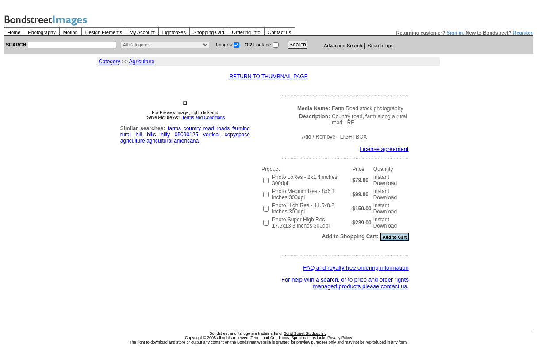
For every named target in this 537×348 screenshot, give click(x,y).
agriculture (132, 141)
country (192, 128)
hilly (165, 134)
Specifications (304, 338)
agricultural (159, 141)
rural (125, 134)
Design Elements (103, 32)
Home (14, 32)
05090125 (186, 134)
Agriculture (141, 61)
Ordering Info (246, 32)
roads (223, 128)
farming (241, 128)
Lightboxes (174, 32)
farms (174, 128)
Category (109, 61)
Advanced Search (343, 45)
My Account (142, 32)
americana (186, 141)
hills (151, 134)
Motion (70, 32)
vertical (211, 134)
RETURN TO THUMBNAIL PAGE (268, 76)
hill (138, 134)
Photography (41, 32)
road (208, 128)
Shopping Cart (208, 32)
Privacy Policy (339, 338)
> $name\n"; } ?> (165, 45)
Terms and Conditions (203, 117)
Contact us (280, 32)
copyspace (237, 134)
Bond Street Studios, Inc (305, 333)
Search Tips (380, 45)
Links (321, 338)
